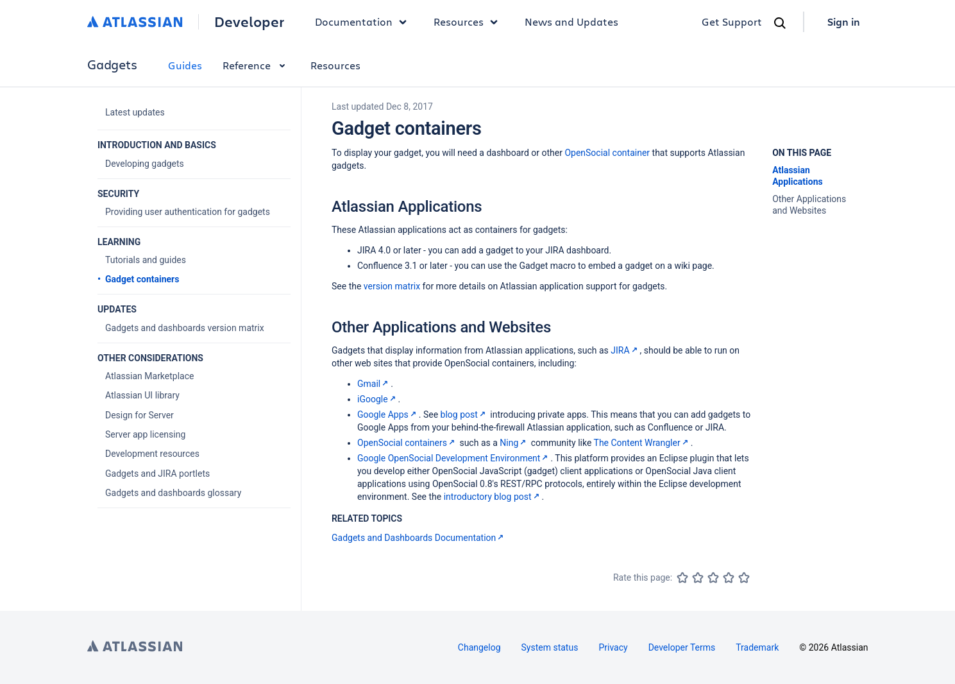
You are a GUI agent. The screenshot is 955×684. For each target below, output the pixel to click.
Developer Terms (682, 647)
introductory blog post (493, 497)
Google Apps (388, 414)
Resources (335, 65)
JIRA (625, 350)
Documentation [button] (364, 22)
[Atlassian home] (135, 21)
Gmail (374, 384)
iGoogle (377, 399)
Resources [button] (469, 22)
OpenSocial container (607, 153)
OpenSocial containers (407, 443)
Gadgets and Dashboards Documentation (419, 538)
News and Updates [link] (571, 21)
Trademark (757, 647)
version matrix (392, 286)
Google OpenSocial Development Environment (453, 458)
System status (550, 647)
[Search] (780, 23)
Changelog (479, 647)
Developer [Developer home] (249, 21)
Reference (256, 65)
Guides (185, 65)
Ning (514, 443)
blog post (464, 414)
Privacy (612, 647)
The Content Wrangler (642, 443)
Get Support (732, 21)
